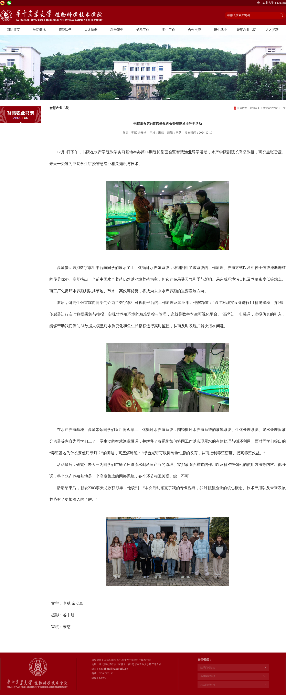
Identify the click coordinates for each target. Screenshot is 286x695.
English (281, 2)
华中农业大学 (265, 2)
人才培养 (90, 29)
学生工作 (168, 29)
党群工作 (142, 29)
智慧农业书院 (246, 29)
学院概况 (39, 29)
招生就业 (220, 29)
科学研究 (116, 29)
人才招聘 (272, 29)
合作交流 (194, 29)
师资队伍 (65, 29)
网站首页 (13, 29)
